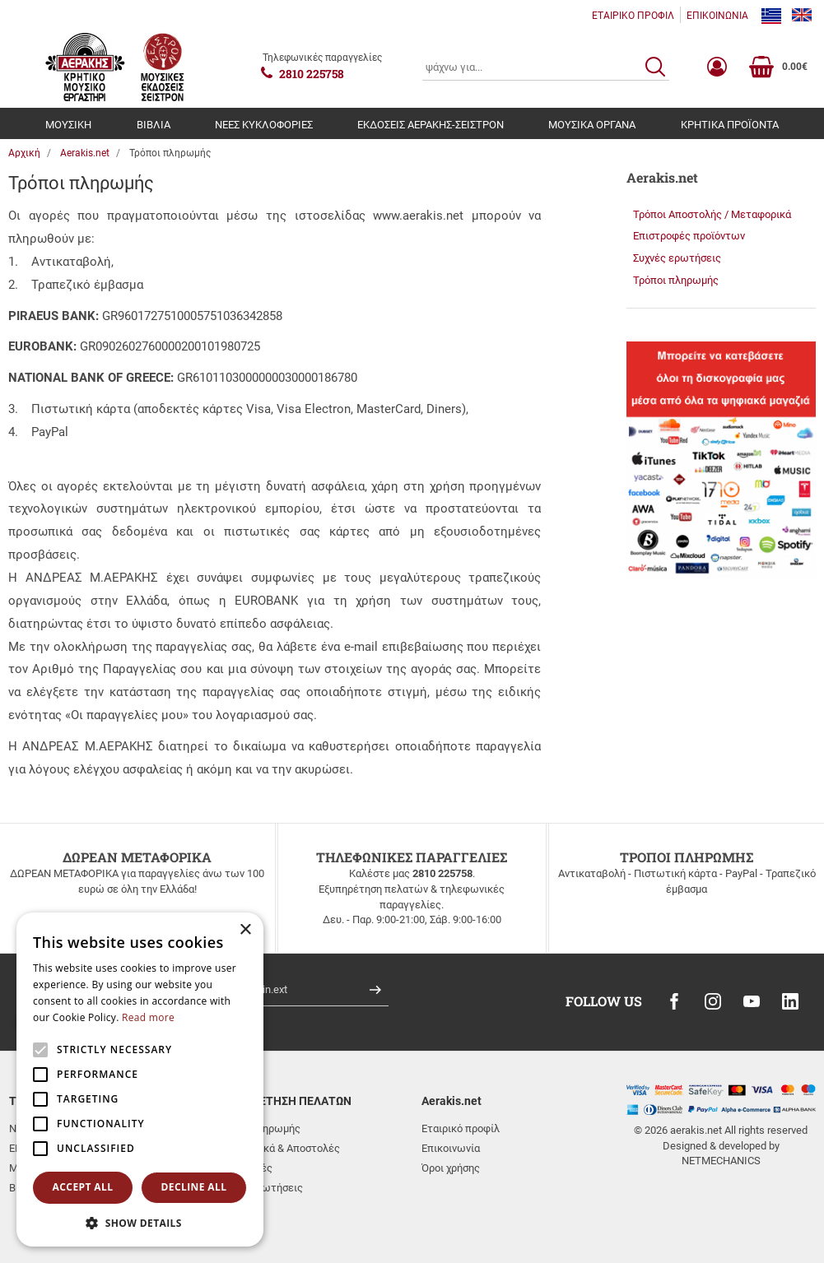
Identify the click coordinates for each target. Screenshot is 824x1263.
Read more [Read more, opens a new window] (148, 1017)
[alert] (139, 1079)
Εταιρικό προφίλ (460, 1128)
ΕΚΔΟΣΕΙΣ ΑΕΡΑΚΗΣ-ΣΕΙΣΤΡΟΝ (430, 124)
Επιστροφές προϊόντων (689, 236)
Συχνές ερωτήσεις (677, 258)
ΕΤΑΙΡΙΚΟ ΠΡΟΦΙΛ (633, 15)
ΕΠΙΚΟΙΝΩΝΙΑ (717, 15)
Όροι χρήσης (450, 1168)
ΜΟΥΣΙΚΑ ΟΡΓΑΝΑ (591, 124)
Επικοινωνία (450, 1148)
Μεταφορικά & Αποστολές (277, 1148)
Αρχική (24, 153)
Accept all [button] (83, 1187)
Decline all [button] (194, 1187)
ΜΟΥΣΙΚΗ (68, 124)
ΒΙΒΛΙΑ (153, 124)
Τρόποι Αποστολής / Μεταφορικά (712, 214)
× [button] (245, 930)
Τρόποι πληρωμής (676, 280)
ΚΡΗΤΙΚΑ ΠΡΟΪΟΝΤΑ (730, 124)
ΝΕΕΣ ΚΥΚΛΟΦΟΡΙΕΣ (264, 124)
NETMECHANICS (721, 1160)
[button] (140, 1222)
